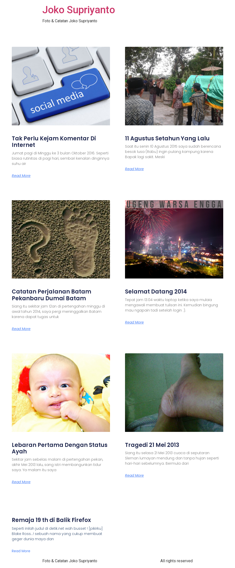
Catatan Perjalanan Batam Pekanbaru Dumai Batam (51, 295)
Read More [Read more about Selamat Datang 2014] (134, 322)
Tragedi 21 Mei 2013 (152, 445)
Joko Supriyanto (78, 10)
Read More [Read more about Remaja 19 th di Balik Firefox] (21, 550)
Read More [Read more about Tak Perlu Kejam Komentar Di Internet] (21, 175)
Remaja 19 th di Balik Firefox (51, 520)
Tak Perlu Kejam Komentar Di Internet (54, 142)
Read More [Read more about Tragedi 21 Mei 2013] (134, 475)
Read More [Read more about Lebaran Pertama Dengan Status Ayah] (21, 482)
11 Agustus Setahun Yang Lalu (167, 138)
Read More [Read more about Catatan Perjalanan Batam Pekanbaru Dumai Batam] (21, 329)
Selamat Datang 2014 (156, 292)
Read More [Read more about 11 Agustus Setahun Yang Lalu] (134, 169)
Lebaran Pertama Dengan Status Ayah (59, 448)
